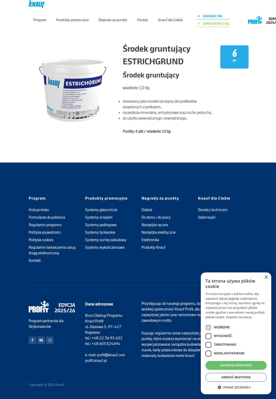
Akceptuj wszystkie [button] (236, 365)
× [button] (266, 277)
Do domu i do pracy (156, 217)
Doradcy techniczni (213, 209)
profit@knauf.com (111, 355)
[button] (236, 387)
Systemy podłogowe (101, 224)
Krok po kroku (39, 209)
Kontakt (35, 260)
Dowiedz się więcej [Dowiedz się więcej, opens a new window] (239, 317)
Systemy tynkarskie (100, 232)
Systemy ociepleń (99, 217)
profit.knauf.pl (96, 360)
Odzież (147, 209)
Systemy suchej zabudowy (105, 239)
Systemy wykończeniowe (105, 247)
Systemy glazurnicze (101, 209)
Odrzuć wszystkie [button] (236, 377)
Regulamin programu (45, 224)
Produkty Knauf (154, 247)
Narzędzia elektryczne (159, 232)
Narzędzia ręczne (155, 224)
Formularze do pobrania (47, 217)
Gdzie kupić (207, 217)
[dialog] (236, 333)
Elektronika (150, 239)
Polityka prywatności (45, 232)
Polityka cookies (41, 239)
